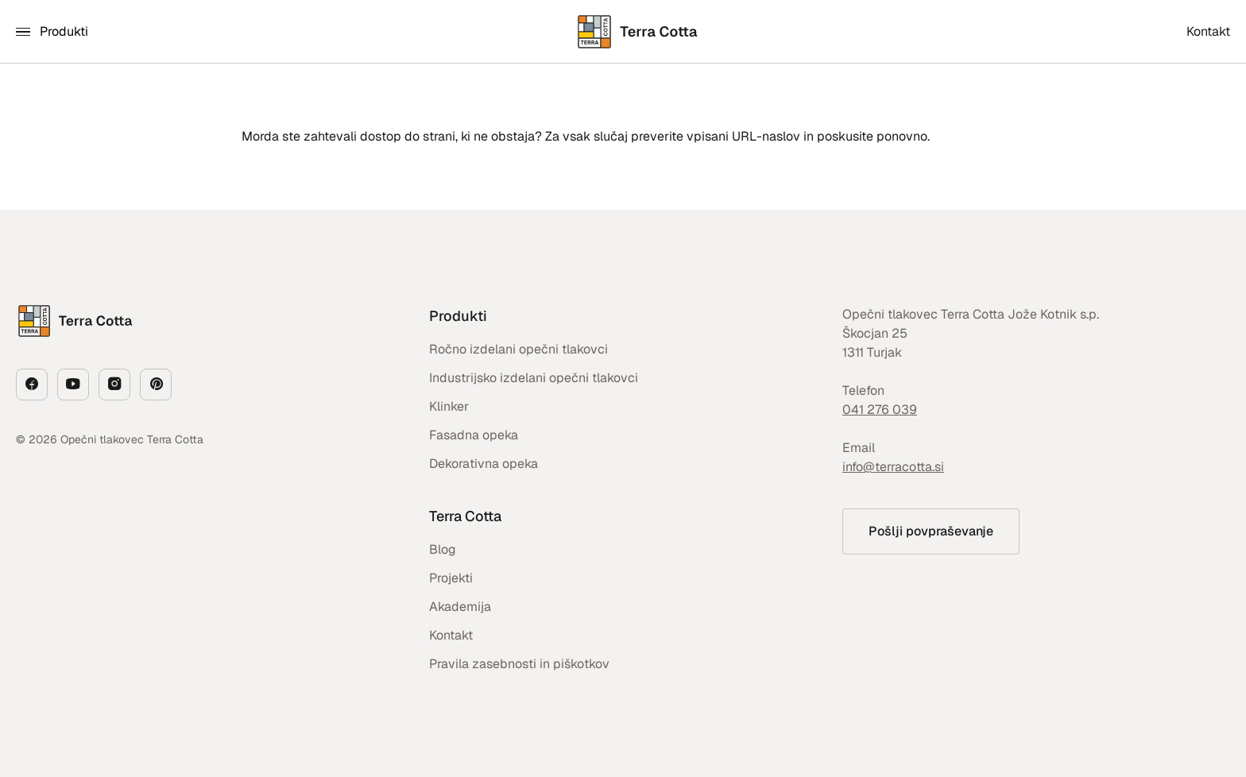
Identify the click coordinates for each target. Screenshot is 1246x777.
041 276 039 (879, 409)
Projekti (451, 578)
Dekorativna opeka (483, 463)
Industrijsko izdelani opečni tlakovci (533, 377)
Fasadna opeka (473, 435)
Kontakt (451, 635)
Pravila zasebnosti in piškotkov (519, 663)
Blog (442, 549)
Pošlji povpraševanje (931, 531)
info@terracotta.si (893, 466)
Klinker (449, 406)
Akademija (460, 606)
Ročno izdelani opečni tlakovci (518, 349)
